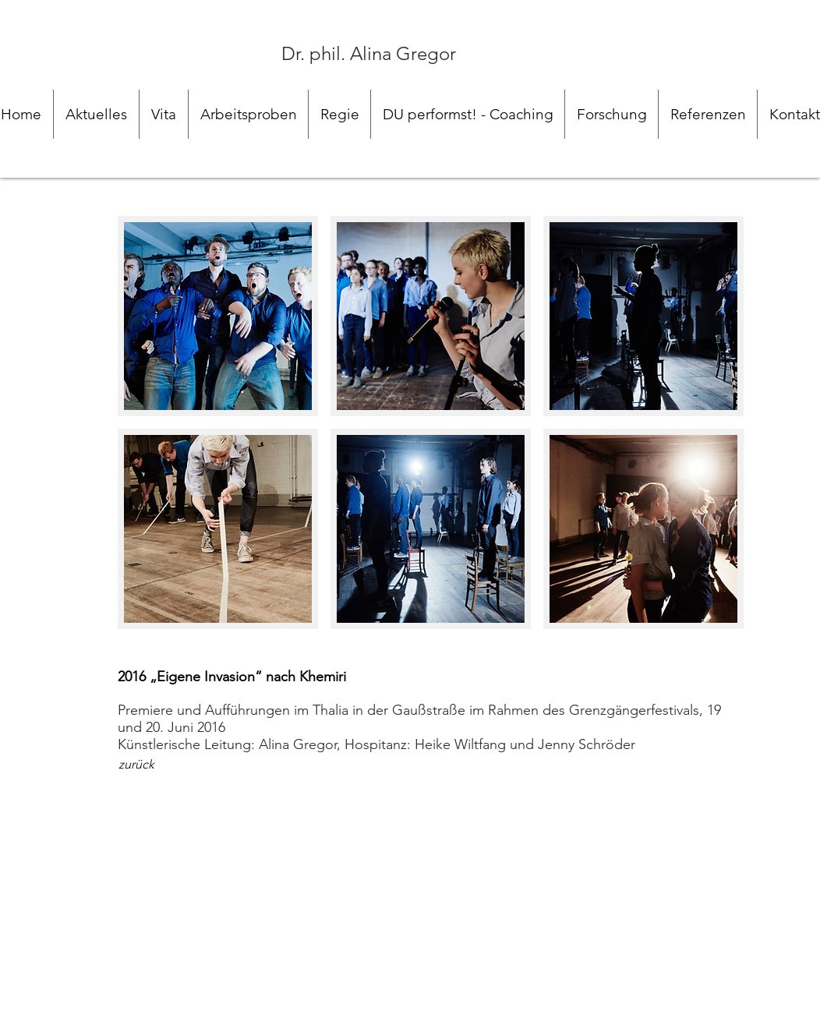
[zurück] (136, 764)
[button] (218, 316)
